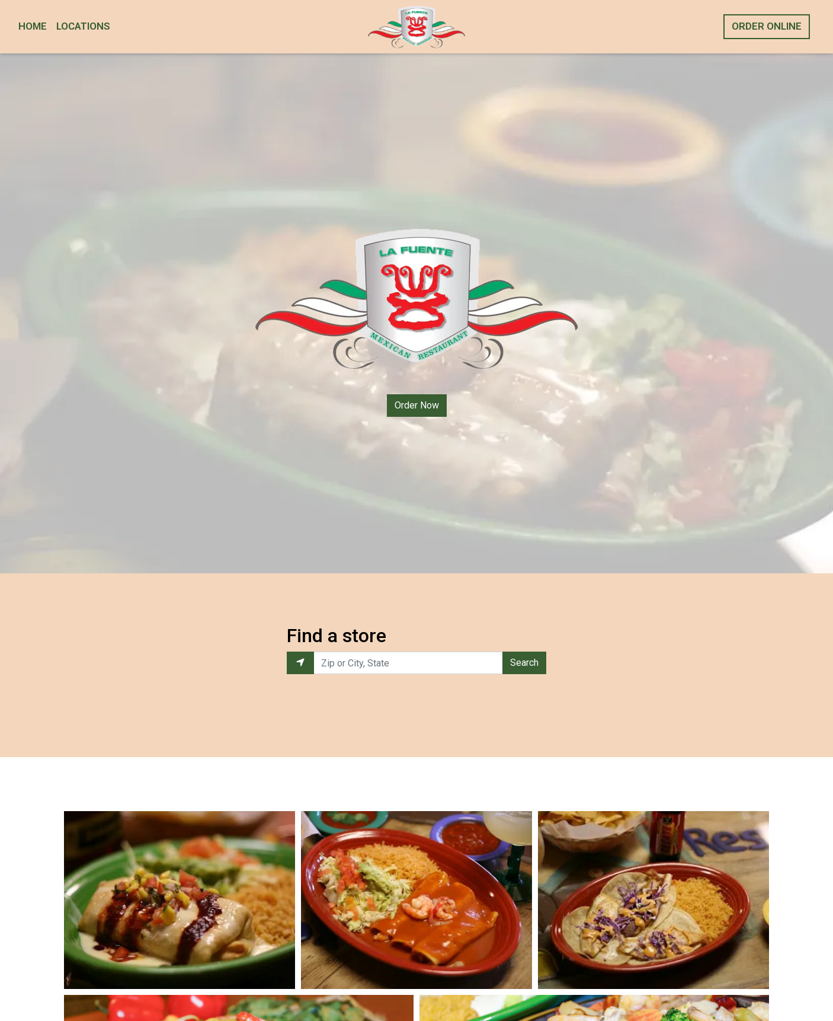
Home (32, 26)
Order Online (767, 26)
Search (524, 662)
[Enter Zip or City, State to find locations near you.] (408, 663)
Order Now (417, 405)
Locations (83, 26)
